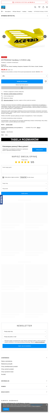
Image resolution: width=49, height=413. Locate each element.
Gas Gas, (6, 66)
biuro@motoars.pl (13, 400)
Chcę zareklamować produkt (9, 366)
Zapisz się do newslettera (24, 346)
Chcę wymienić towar (7, 371)
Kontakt (3, 374)
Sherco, (33, 66)
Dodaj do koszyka (22, 81)
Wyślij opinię (24, 193)
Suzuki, (37, 66)
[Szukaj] (35, 7)
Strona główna (8, 11)
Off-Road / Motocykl (16, 11)
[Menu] (47, 7)
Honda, (10, 66)
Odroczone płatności (8, 100)
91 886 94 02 (4, 400)
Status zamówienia (6, 361)
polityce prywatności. (40, 342)
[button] (4, 36)
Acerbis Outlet (9, 124)
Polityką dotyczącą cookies (36, 404)
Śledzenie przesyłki (6, 364)
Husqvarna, (20, 66)
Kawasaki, (25, 66)
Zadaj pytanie (39, 149)
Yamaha (41, 66)
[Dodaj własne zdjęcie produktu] (30, 177)
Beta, (2, 66)
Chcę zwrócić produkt (7, 369)
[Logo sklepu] (3, 7)
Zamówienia (5, 357)
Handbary (24, 11)
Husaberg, (15, 66)
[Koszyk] (43, 7)
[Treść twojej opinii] (24, 169)
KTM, (29, 66)
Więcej (38, 127)
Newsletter (24, 326)
